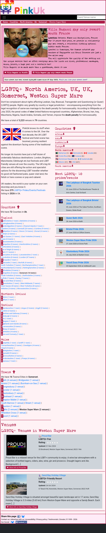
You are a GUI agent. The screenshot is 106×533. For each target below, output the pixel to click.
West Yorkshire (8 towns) (30, 286)
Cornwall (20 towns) (25, 229)
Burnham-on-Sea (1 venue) (33, 383)
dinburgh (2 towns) (9, 316)
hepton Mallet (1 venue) (13, 399)
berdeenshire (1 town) (10, 308)
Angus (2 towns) (27, 308)
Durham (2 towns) (8, 234)
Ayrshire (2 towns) (8, 311)
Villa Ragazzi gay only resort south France (52, 73)
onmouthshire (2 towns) (11, 355)
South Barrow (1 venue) (12, 403)
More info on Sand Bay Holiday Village (22, 507)
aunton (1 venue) (10, 406)
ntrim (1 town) (7, 297)
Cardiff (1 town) (24, 343)
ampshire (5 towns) (9, 244)
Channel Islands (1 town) (33, 226)
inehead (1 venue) (11, 396)
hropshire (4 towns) (9, 273)
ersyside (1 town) (9, 260)
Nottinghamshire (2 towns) (33, 268)
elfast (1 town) (7, 299)
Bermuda (75, 153)
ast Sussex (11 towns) (10, 236)
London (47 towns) (27, 257)
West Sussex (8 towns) (10, 286)
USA (72, 162)
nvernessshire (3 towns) (11, 326)
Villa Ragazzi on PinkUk (16, 73)
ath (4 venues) (9, 380)
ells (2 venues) (9, 409)
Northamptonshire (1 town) (33, 265)
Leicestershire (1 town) (28, 255)
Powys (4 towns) (28, 358)
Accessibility (30, 519)
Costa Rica (61, 156)
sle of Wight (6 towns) (10, 249)
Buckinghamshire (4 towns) (11, 223)
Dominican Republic (65, 159)
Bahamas (61, 153)
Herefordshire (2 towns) (29, 244)
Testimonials (53, 519)
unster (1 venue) (10, 390)
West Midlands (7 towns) (30, 283)
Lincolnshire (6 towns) (9, 257)
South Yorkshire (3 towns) (11, 275)
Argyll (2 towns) (42, 308)
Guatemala (84, 159)
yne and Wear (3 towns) (11, 280)
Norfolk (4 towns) (25, 263)
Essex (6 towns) (7, 239)
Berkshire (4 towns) (27, 221)
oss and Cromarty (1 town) (12, 334)
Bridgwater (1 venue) (29, 380)
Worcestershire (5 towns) (27, 289)
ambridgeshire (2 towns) (11, 226)
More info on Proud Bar (16, 468)
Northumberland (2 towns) (11, 268)
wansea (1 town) (8, 361)
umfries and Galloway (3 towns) (14, 313)
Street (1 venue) (32, 403)
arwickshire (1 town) (10, 283)
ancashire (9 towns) (9, 254)
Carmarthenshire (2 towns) (11, 345)
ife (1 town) (6, 318)
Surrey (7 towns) (22, 278)
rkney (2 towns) (8, 329)
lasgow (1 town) (8, 321)
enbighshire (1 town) (10, 350)
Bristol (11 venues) (10, 383)
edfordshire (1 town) (9, 220)
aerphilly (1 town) (8, 342)
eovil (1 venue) (9, 416)
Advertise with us (17, 519)
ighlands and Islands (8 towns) (14, 323)
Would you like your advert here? (73, 80)
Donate (62, 519)
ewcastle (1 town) (9, 262)
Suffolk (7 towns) (7, 278)
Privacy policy (41, 519)
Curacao (76, 156)
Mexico (60, 162)
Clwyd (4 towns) (7, 348)
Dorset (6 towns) (41, 231)
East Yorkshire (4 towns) (31, 236)
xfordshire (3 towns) (9, 270)
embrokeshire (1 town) (10, 358)
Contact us (5, 519)
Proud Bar (46, 436)
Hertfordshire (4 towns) (10, 247)
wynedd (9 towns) (9, 353)
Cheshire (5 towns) (8, 229)
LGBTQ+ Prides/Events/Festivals (29, 190)
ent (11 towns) (7, 252)
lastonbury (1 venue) (12, 393)
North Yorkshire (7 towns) (11, 265)
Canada (88, 153)
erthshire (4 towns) (9, 331)
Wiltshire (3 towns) (8, 289)
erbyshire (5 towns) (9, 231)
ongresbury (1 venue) (12, 386)
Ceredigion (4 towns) (32, 345)
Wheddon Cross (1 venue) (13, 412)
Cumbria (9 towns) (42, 229)
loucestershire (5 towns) (11, 241)
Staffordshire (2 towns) (31, 275)
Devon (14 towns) (26, 231)
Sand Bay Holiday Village (54, 475)
